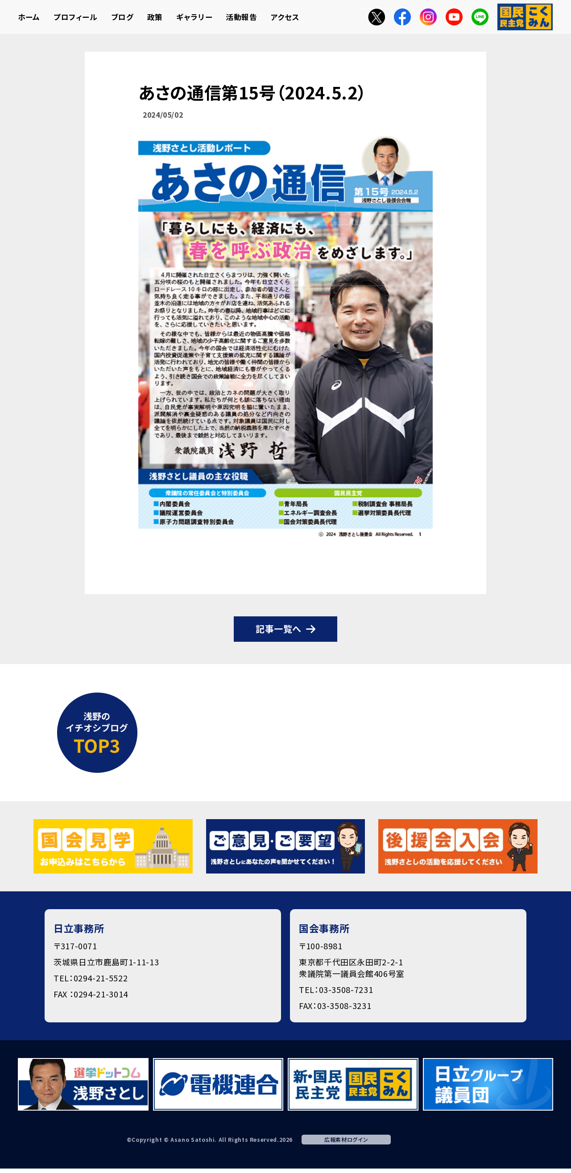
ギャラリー (194, 17)
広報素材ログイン (346, 1139)
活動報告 (241, 17)
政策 (155, 17)
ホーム (29, 17)
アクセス (285, 17)
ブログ (122, 17)
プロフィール (76, 17)
